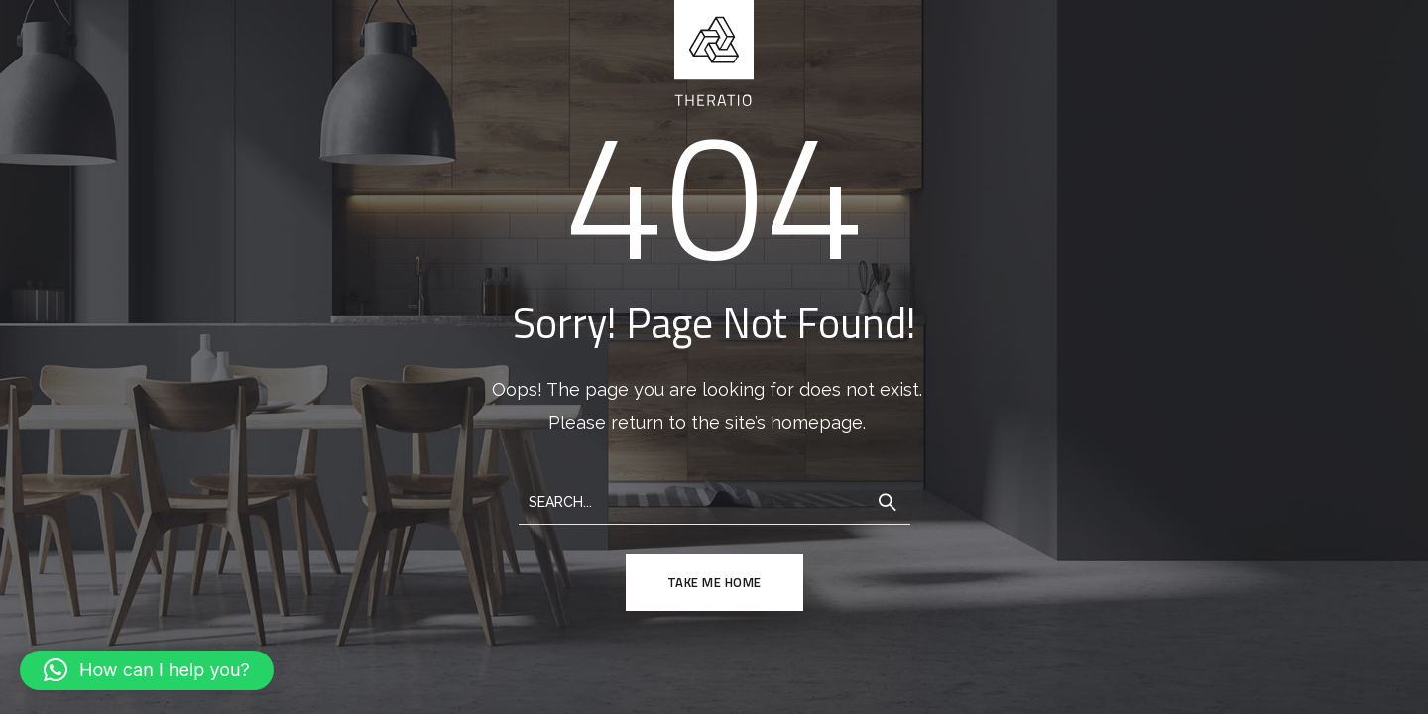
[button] (147, 670)
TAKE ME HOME (714, 582)
